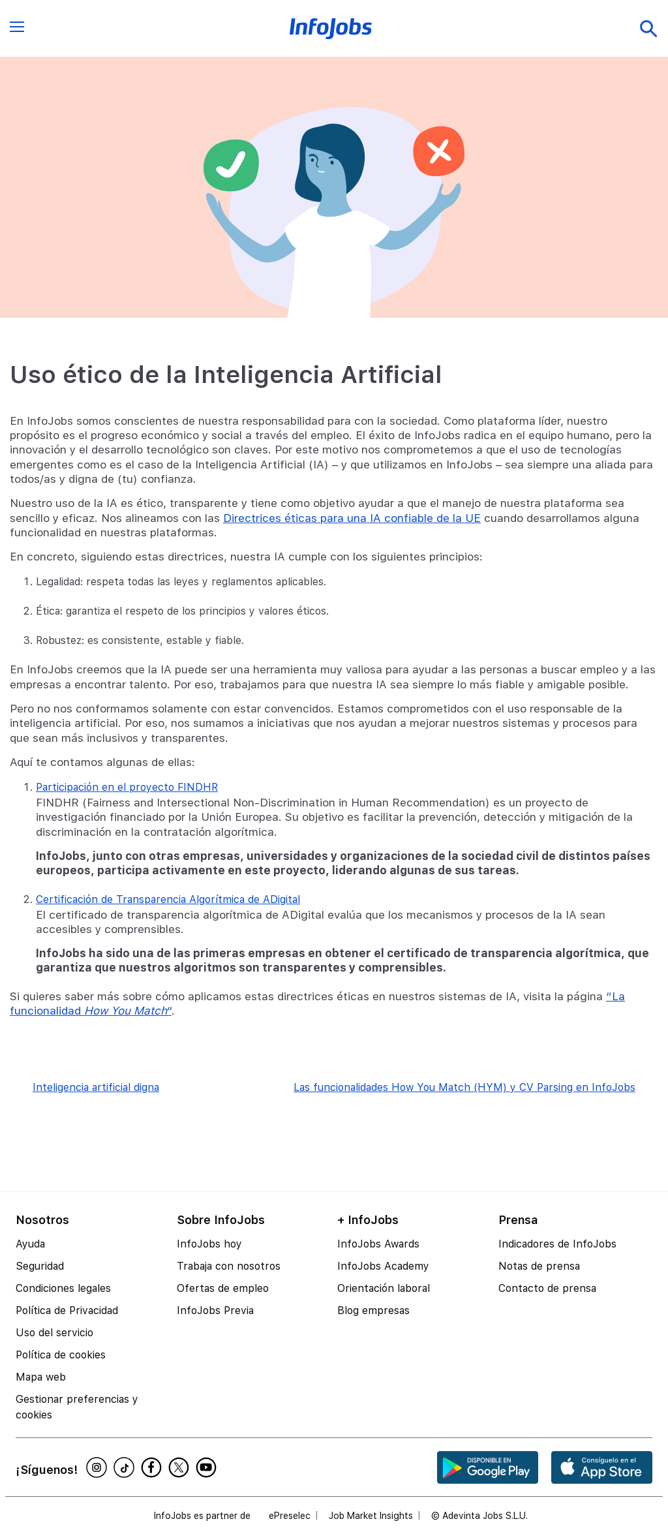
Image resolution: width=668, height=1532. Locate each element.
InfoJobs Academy (383, 1266)
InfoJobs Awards (378, 1244)
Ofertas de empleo (223, 1288)
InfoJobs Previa (215, 1310)
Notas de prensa (539, 1266)
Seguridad (40, 1266)
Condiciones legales (63, 1288)
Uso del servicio (54, 1332)
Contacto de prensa (547, 1288)
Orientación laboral (383, 1288)
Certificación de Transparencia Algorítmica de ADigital (168, 899)
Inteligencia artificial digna (96, 1087)
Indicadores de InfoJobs (557, 1244)
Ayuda (30, 1244)
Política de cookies (61, 1355)
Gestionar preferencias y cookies (77, 1407)
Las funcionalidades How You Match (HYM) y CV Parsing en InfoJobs (464, 1087)
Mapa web (41, 1377)
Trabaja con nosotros (229, 1266)
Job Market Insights (371, 1515)
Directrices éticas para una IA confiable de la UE (352, 518)
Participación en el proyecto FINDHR (127, 787)
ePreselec (290, 1515)
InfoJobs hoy (209, 1244)
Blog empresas (373, 1310)
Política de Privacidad (67, 1310)
